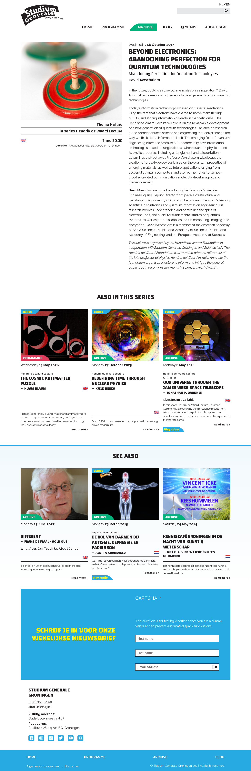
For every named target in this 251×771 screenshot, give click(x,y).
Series (27, 311)
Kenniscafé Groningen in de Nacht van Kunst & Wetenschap (192, 542)
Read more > (79, 429)
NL (221, 4)
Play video (171, 429)
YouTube (71, 738)
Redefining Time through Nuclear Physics (118, 381)
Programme (113, 27)
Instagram (41, 738)
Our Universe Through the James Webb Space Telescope (193, 385)
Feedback (127, 705)
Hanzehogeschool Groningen (185, 717)
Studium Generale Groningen (42, 15)
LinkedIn (51, 738)
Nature (116, 124)
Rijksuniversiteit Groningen (185, 704)
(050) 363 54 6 (39, 702)
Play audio (100, 577)
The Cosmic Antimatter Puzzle (45, 381)
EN (228, 4)
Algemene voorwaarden (42, 766)
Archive (145, 27)
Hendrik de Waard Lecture (99, 131)
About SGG (215, 27)
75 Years (188, 27)
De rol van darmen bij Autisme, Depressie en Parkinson (115, 542)
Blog (167, 27)
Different (31, 537)
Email (80, 738)
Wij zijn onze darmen (105, 532)
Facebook (31, 738)
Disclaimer (72, 766)
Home (87, 27)
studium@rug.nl (39, 707)
